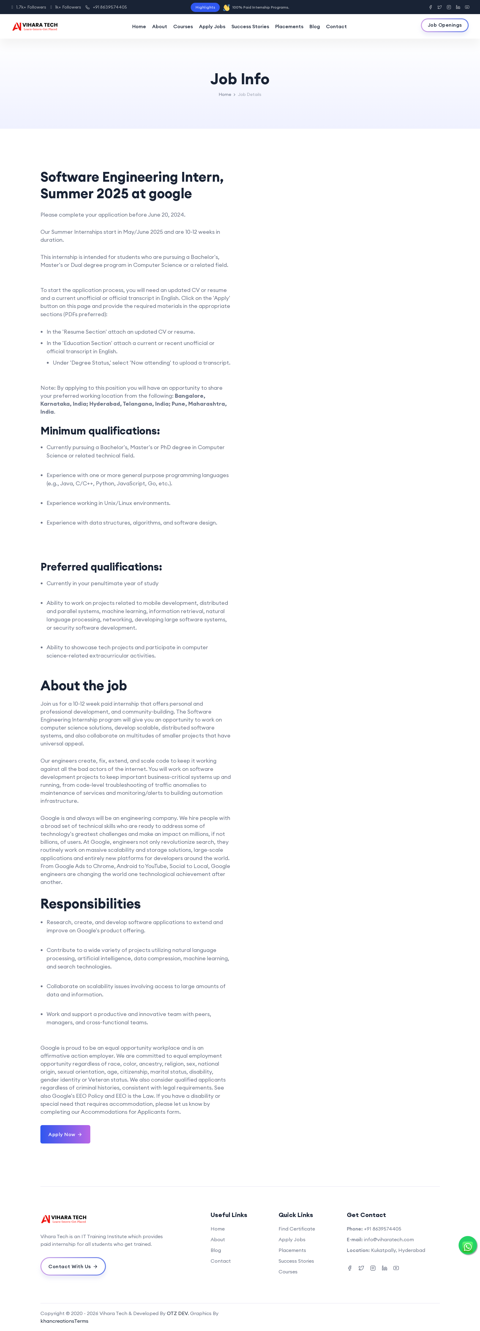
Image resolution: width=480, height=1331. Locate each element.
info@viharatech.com (389, 1239)
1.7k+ (29, 7)
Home (139, 26)
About (159, 26)
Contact (336, 26)
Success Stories (250, 26)
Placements (289, 26)
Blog (314, 26)
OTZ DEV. (178, 1313)
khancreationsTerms (64, 1321)
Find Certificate (297, 1229)
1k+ (66, 7)
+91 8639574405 (106, 7)
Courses (183, 26)
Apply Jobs (212, 26)
